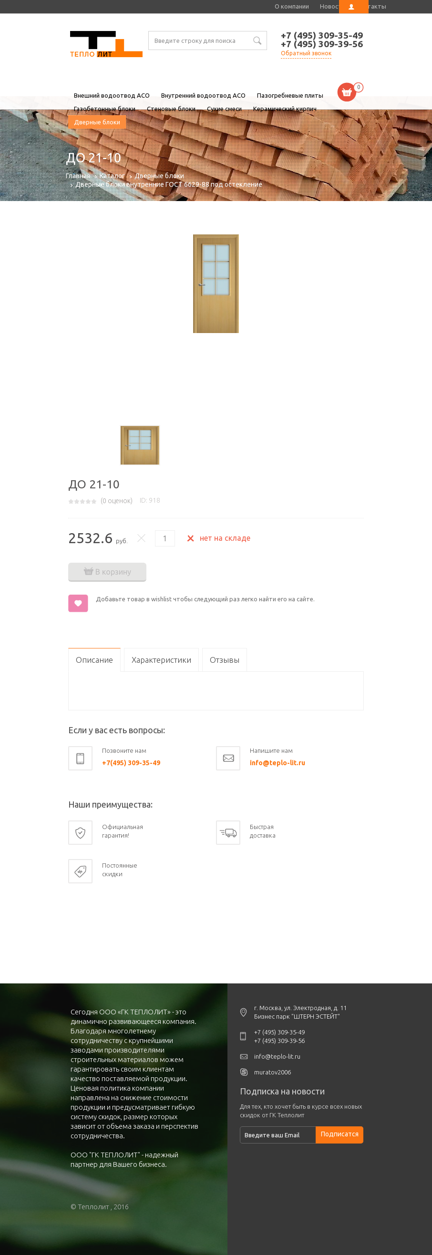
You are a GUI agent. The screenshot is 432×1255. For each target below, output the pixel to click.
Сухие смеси (224, 108)
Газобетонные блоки (104, 108)
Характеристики (161, 659)
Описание (94, 659)
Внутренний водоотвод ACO (203, 95)
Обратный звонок (306, 53)
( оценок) (117, 501)
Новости (332, 6)
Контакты (371, 6)
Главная (78, 176)
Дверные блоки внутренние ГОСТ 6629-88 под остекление (168, 184)
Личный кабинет (354, 6)
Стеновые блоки (171, 108)
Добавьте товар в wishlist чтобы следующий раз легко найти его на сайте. (205, 599)
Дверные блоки (97, 122)
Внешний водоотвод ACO (112, 95)
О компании (292, 6)
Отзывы (224, 659)
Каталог (112, 176)
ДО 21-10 (106, 45)
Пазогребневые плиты (290, 95)
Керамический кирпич (285, 108)
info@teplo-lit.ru (277, 763)
